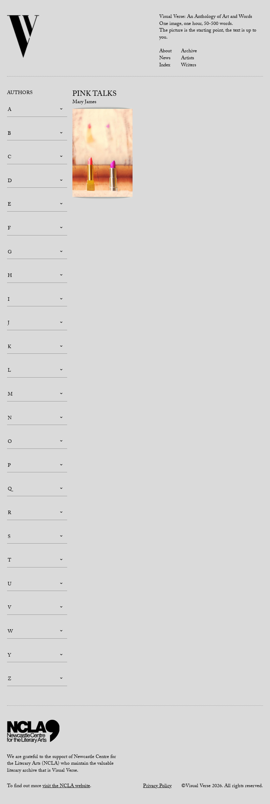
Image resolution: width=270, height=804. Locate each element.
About (165, 51)
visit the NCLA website (66, 786)
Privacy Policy (157, 786)
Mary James (84, 102)
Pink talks (94, 94)
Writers (188, 65)
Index (164, 65)
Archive (189, 51)
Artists (187, 58)
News (165, 58)
